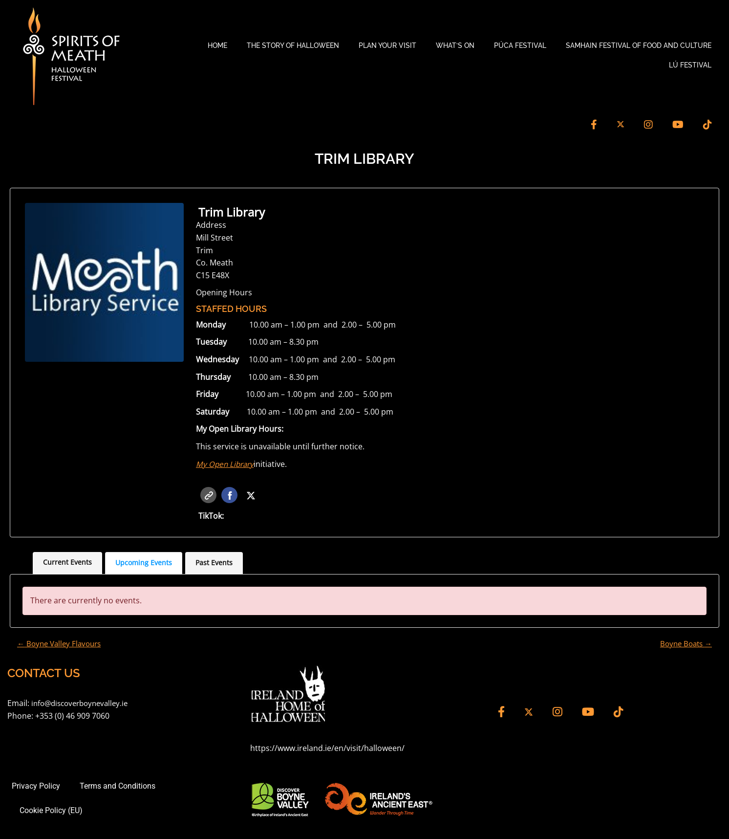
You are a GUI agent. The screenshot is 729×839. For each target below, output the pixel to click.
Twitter (250, 495)
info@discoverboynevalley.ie (83, 704)
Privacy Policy (34, 787)
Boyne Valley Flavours (62, 644)
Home (217, 45)
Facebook (229, 495)
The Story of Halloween (293, 45)
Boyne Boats (684, 644)
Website (208, 495)
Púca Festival (520, 45)
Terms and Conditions (115, 787)
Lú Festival (690, 65)
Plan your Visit (387, 45)
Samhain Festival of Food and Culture (638, 45)
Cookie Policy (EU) (51, 812)
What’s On (455, 45)
